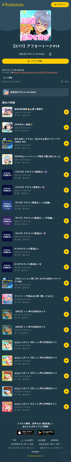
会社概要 (42, 440)
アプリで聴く (35, 61)
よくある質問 (27, 440)
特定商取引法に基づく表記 (22, 444)
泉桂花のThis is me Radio (32, 54)
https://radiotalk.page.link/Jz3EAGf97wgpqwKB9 (36, 72)
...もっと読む (7, 78)
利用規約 (35, 452)
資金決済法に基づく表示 (49, 444)
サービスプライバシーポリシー (21, 448)
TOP (14, 440)
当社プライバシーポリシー (51, 448)
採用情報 (55, 440)
